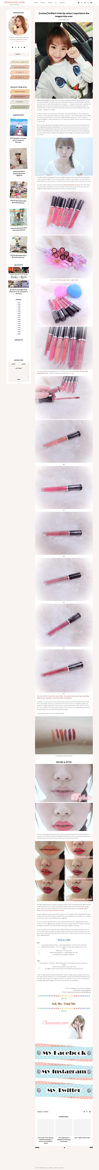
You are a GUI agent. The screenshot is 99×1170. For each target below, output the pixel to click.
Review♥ (45, 1112)
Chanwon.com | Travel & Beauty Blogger (51, 1167)
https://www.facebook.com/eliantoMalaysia (79, 992)
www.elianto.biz (86, 990)
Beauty (50, 2)
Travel (43, 2)
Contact (62, 2)
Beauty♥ (40, 1112)
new (37, 1147)
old (91, 1147)
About (36, 2)
